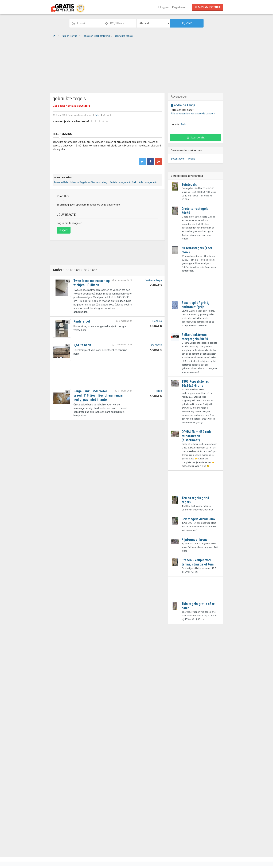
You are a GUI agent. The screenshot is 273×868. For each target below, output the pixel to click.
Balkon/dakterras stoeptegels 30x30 (195, 337)
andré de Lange (183, 105)
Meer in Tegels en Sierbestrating (89, 182)
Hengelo (157, 321)
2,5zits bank (82, 345)
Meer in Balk (61, 182)
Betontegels (178, 158)
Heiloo (158, 390)
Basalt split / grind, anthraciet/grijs (195, 305)
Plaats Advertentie (207, 7)
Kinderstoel (81, 321)
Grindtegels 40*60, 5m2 (199, 519)
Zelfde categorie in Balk (123, 182)
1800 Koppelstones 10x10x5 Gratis (195, 383)
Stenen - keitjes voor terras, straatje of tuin (198, 562)
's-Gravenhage (154, 280)
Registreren (179, 7)
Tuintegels (189, 184)
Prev (57, 127)
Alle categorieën (148, 182)
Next (136, 127)
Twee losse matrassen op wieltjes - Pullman (91, 283)
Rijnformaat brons (194, 539)
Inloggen (163, 7)
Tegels (191, 158)
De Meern (156, 344)
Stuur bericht (195, 137)
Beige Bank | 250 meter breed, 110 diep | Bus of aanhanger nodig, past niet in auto (98, 395)
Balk (97, 115)
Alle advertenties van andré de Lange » (193, 113)
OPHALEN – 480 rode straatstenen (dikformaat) (197, 436)
